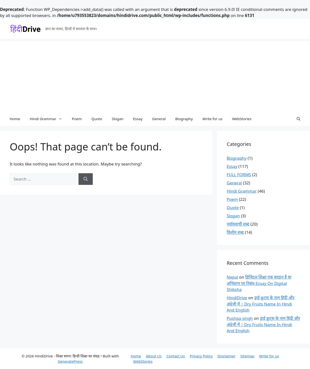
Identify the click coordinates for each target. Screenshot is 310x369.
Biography (184, 118)
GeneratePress (70, 361)
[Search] (85, 179)
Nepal (232, 277)
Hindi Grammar (48, 118)
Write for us (212, 118)
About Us (154, 355)
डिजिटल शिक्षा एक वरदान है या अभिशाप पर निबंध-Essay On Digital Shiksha (259, 283)
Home (15, 118)
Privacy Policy (201, 355)
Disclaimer (226, 355)
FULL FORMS (239, 174)
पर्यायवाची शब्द (238, 224)
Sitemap (247, 355)
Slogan (117, 118)
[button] (298, 118)
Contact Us (175, 355)
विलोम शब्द (235, 232)
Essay (138, 118)
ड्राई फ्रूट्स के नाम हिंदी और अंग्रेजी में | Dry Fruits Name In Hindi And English (260, 304)
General (158, 118)
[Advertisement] (155, 75)
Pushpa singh (240, 318)
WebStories (241, 118)
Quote (96, 118)
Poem (77, 118)
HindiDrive (237, 297)
